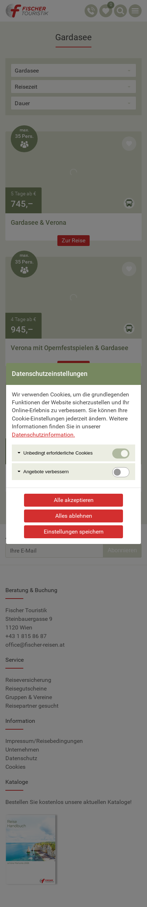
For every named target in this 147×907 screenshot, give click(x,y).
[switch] (120, 472)
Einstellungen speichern (74, 531)
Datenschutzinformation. (43, 434)
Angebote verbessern (46, 471)
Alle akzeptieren (74, 500)
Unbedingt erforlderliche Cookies (58, 453)
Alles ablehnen (73, 515)
